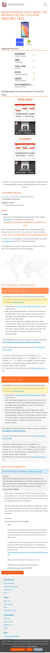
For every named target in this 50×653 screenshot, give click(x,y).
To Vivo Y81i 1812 (25, 150)
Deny (29, 649)
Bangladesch (7, 219)
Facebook (7, 610)
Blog (5, 607)
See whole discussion (12, 572)
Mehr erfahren (32, 646)
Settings (38, 649)
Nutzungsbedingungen (11, 636)
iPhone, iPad (8, 622)
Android (6, 619)
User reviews (8, 604)
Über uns (7, 601)
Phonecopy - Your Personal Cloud (13, 5)
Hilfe (5, 593)
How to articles (9, 583)
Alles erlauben (18, 649)
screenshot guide (18, 302)
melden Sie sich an (35, 471)
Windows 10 (8, 625)
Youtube (14, 610)
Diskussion (7, 590)
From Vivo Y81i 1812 (25, 110)
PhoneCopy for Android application (28, 306)
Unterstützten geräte (11, 586)
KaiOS (6, 628)
